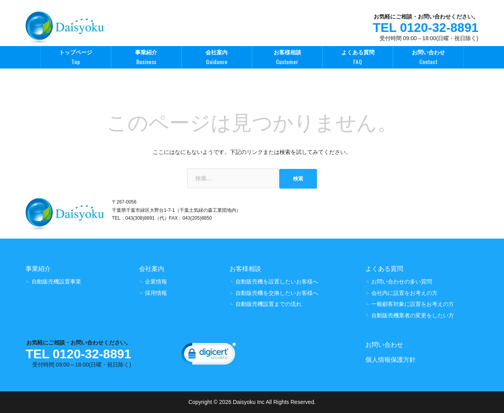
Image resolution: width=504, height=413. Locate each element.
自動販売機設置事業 (56, 281)
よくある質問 (358, 58)
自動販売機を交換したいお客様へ (276, 293)
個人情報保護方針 (390, 359)
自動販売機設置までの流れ (268, 304)
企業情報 (156, 281)
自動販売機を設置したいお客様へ (276, 281)
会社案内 (217, 58)
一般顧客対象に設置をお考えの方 (412, 304)
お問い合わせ (428, 58)
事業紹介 (146, 58)
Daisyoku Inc (248, 402)
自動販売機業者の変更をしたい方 (412, 315)
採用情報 (156, 293)
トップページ (75, 58)
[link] (208, 355)
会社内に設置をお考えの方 (404, 293)
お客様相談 (287, 58)
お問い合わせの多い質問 (401, 281)
